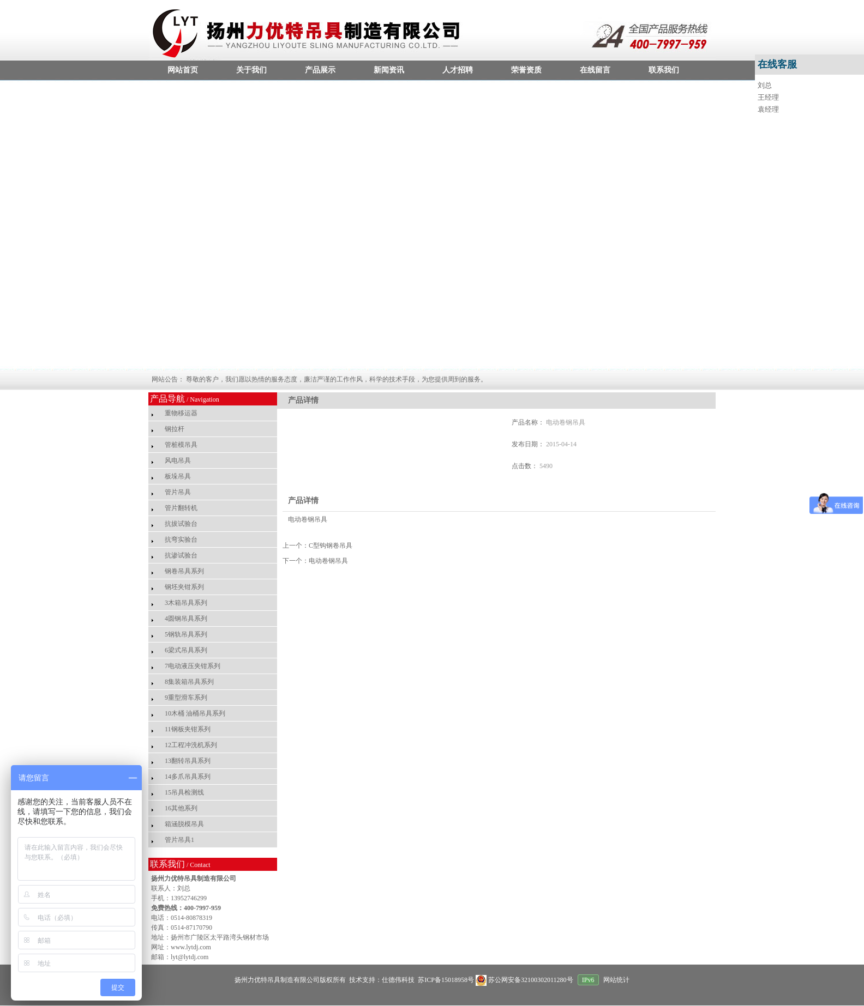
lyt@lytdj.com (189, 957)
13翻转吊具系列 (188, 761)
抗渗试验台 (181, 555)
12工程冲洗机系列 (191, 745)
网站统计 (616, 980)
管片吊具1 (179, 840)
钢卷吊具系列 (184, 571)
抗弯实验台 (181, 539)
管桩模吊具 (181, 445)
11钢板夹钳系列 (188, 729)
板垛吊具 (178, 476)
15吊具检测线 (184, 792)
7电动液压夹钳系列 (192, 666)
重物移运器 (181, 413)
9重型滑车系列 (186, 697)
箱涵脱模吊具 (184, 824)
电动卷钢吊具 (328, 561)
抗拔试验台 (181, 524)
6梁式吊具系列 (186, 650)
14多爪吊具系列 (188, 776)
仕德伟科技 (398, 980)
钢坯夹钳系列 (184, 587)
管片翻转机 (181, 508)
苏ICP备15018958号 (445, 980)
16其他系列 (181, 808)
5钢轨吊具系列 (186, 634)
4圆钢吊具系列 (186, 618)
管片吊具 (178, 492)
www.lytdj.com (191, 947)
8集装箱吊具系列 (189, 682)
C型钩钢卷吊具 (330, 545)
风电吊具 (178, 460)
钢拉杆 (174, 429)
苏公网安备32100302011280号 (525, 980)
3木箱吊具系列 (186, 603)
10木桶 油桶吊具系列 (195, 713)
